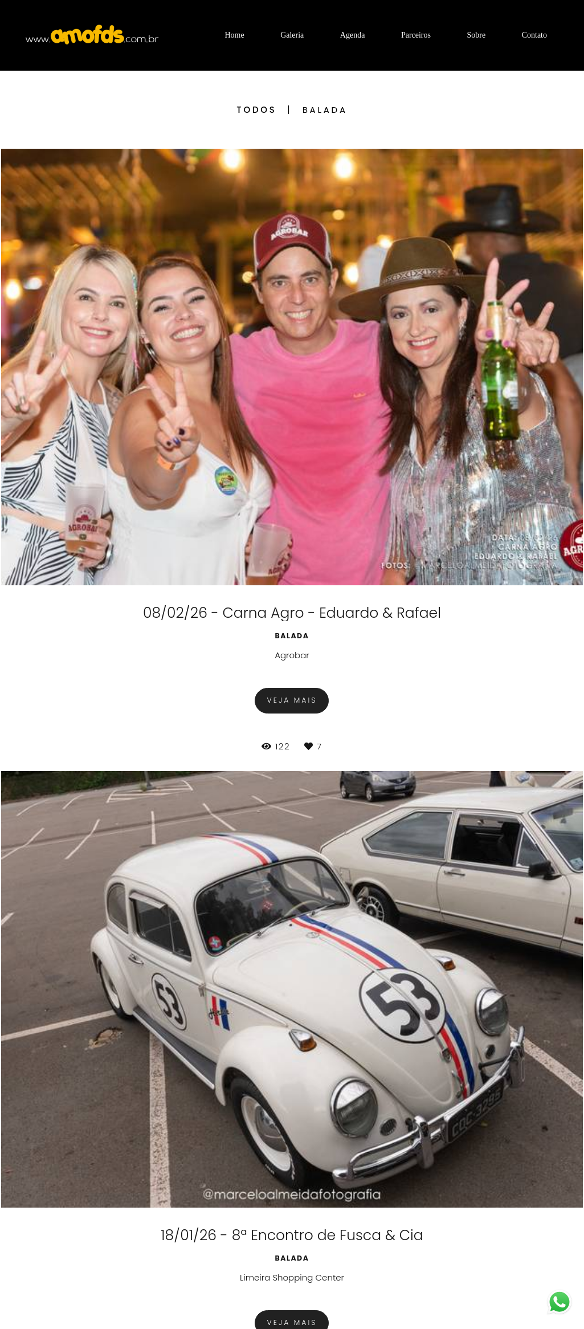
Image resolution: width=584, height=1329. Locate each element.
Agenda (352, 35)
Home (234, 35)
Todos (256, 109)
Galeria (292, 35)
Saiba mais (158, 1285)
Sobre (476, 35)
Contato (534, 35)
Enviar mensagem (492, 1205)
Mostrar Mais (292, 1098)
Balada (325, 109)
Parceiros (416, 35)
